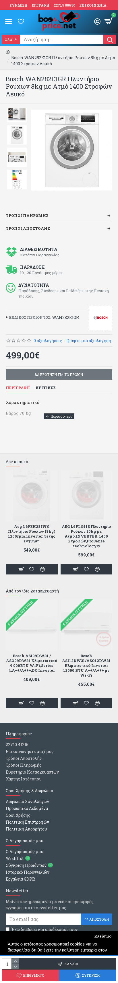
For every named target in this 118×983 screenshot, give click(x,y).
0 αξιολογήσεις (48, 340)
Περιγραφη (18, 387)
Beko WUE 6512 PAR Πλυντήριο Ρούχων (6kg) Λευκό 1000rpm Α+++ (31, 531)
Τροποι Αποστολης (28, 228)
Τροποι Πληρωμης (27, 215)
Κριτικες (46, 387)
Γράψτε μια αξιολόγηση (88, 340)
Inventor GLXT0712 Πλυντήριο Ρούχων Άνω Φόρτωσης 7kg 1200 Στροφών (86, 534)
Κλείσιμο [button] (102, 936)
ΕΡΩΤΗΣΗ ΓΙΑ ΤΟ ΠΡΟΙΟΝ (61, 374)
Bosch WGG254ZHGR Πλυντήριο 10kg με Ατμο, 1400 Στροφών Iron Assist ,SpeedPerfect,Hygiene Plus (86, 665)
